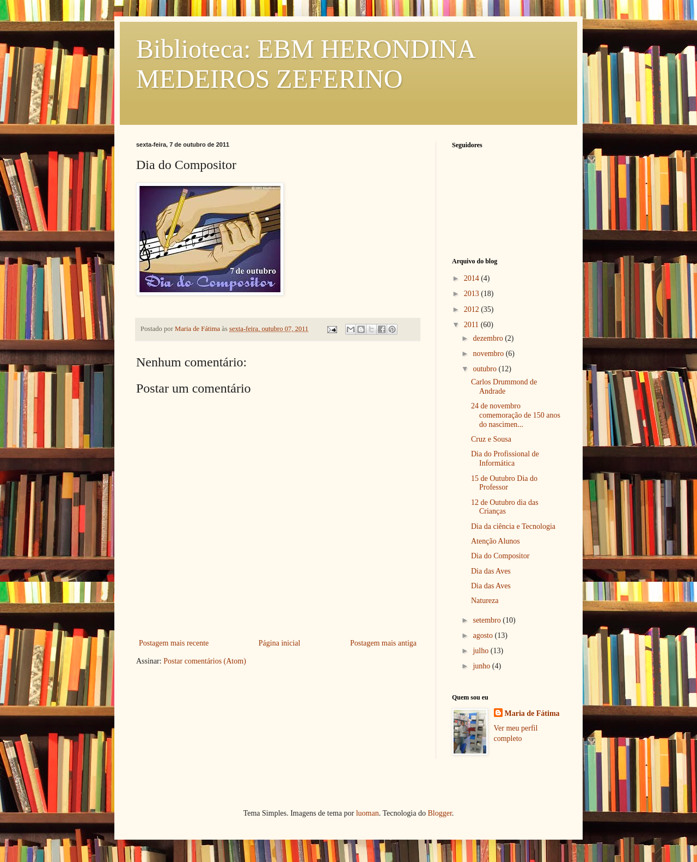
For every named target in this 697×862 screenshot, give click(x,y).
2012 (472, 309)
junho (482, 666)
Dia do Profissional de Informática (505, 458)
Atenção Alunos (495, 541)
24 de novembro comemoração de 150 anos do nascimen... (515, 415)
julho (481, 651)
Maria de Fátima (532, 713)
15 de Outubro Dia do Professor (504, 483)
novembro (489, 353)
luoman (367, 813)
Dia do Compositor (500, 556)
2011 (472, 325)
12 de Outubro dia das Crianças (505, 507)
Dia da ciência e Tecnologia (513, 526)
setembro (488, 620)
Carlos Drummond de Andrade (504, 386)
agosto (483, 635)
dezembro (489, 338)
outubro (485, 369)
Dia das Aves (491, 571)
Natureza (485, 600)
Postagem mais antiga (383, 643)
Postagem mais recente (174, 643)
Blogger (439, 813)
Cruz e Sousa (491, 439)
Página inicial (280, 643)
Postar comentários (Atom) (204, 661)
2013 (472, 294)
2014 (472, 278)
